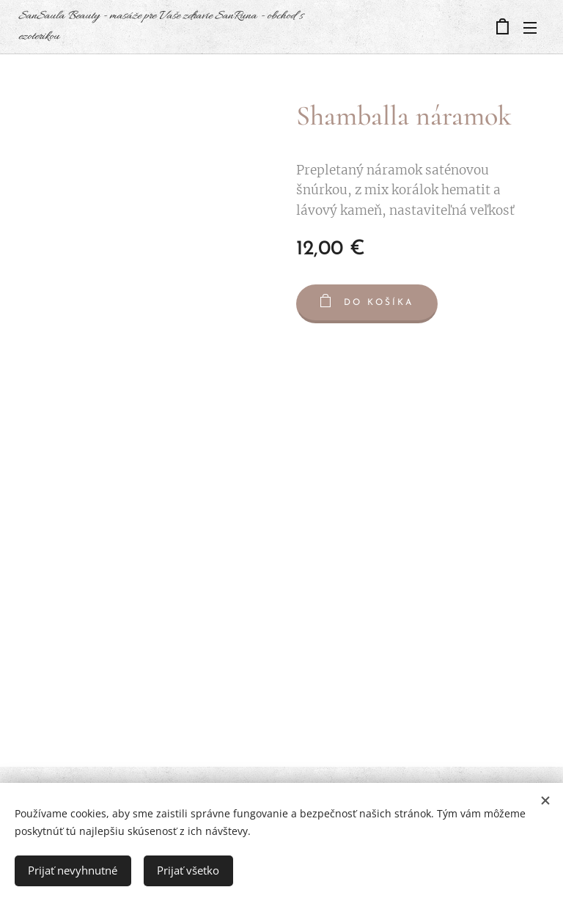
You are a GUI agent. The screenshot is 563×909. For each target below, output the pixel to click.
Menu (530, 28)
